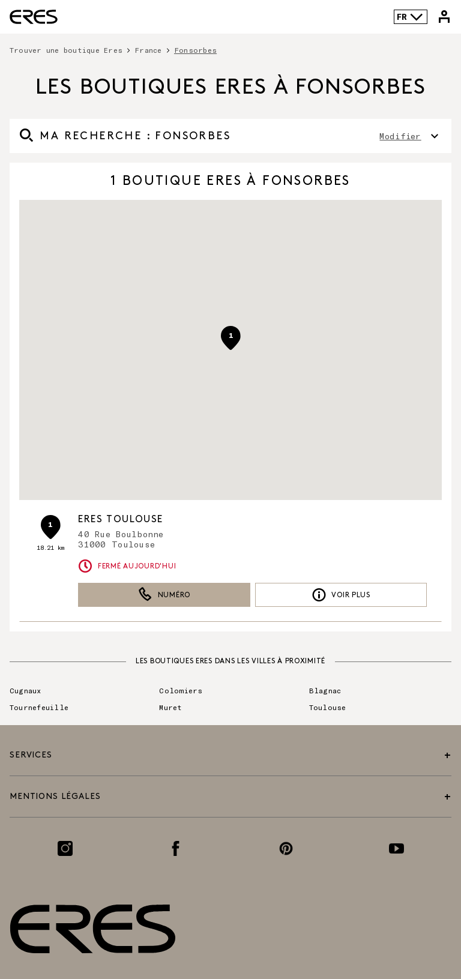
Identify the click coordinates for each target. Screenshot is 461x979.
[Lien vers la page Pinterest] (286, 848)
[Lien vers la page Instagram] (65, 848)
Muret (170, 707)
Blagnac (325, 690)
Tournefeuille (39, 707)
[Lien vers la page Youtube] (396, 848)
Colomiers (180, 690)
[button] (230, 338)
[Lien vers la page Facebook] (175, 848)
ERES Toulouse (120, 519)
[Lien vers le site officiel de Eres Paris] (34, 17)
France (147, 50)
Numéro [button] (164, 595)
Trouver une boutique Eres (66, 50)
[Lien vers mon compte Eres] (444, 17)
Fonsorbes (195, 50)
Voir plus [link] (341, 595)
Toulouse (327, 707)
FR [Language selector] (410, 17)
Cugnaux (25, 690)
